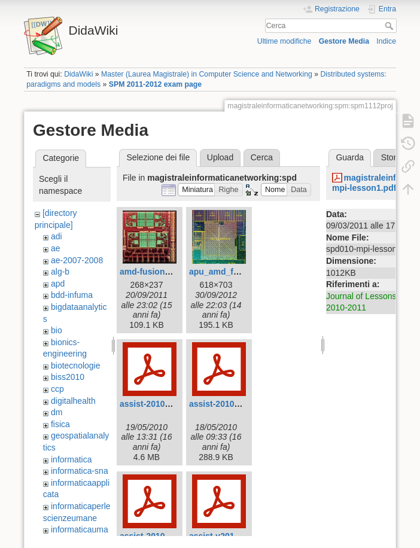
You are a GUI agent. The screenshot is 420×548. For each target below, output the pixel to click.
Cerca (390, 26)
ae (55, 248)
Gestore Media (344, 41)
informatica (71, 459)
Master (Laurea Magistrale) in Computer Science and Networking (206, 74)
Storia (392, 157)
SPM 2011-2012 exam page (155, 84)
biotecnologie (76, 365)
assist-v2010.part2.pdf (233, 536)
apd (58, 283)
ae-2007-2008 (77, 260)
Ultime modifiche (284, 41)
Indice (386, 41)
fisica (60, 424)
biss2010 (67, 377)
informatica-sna (79, 471)
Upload (220, 157)
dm (56, 412)
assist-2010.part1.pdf (230, 404)
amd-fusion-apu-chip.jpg (168, 271)
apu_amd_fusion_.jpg (232, 271)
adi (56, 236)
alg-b (60, 271)
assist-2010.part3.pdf (161, 536)
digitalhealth (73, 401)
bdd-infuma (72, 295)
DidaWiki (78, 74)
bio (56, 330)
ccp (57, 389)
